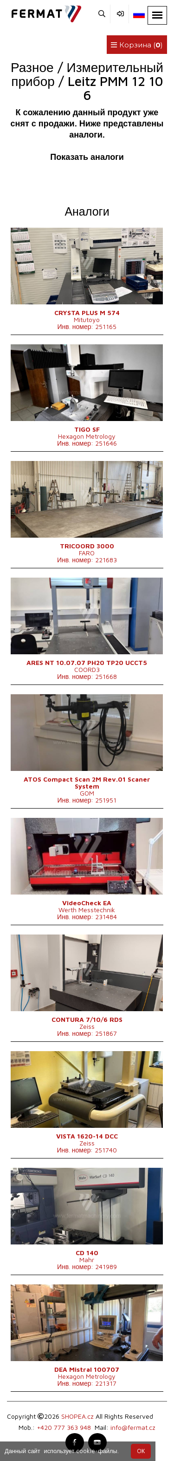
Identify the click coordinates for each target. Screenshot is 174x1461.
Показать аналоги (86, 157)
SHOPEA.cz (77, 1416)
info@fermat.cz (132, 1427)
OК (141, 1451)
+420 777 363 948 (64, 1427)
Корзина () (137, 44)
